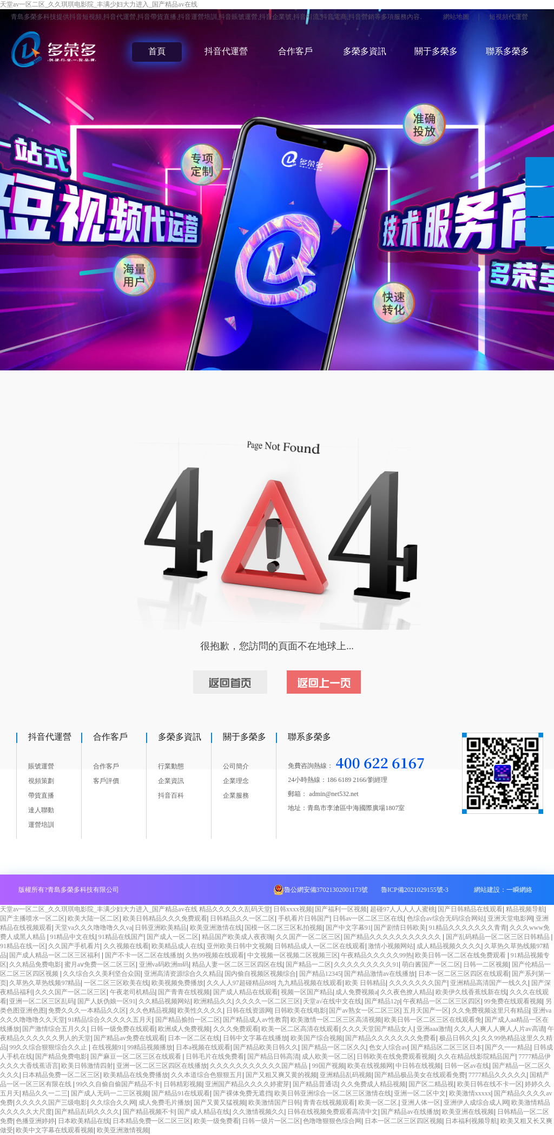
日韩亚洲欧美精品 (161, 927)
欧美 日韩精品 (365, 983)
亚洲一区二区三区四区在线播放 (161, 1065)
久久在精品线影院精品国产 (477, 1056)
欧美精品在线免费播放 (135, 1075)
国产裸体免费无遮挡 (242, 1093)
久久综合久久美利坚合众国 (102, 973)
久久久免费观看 (236, 1029)
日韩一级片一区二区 (271, 1121)
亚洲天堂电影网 (510, 918)
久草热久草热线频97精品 (45, 983)
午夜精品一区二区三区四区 (442, 1001)
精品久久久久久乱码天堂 (235, 909)
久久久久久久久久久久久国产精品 (259, 1065)
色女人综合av (388, 1047)
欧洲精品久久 (213, 1001)
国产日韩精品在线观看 (470, 909)
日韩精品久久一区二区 (242, 918)
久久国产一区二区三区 (308, 937)
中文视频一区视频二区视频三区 (292, 955)
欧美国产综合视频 (316, 1038)
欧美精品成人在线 (177, 946)
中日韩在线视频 (418, 1065)
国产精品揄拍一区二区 (187, 1019)
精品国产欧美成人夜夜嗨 (237, 937)
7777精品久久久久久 (498, 1075)
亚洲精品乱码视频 (346, 1075)
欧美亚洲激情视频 (123, 1130)
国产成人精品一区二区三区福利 (55, 955)
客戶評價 (106, 781)
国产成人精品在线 (203, 1112)
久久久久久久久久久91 (366, 964)
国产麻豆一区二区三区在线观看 (136, 1056)
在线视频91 (108, 1047)
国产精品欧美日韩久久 (265, 1047)
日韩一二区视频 (486, 964)
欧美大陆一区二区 (94, 918)
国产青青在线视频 (184, 992)
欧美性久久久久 (200, 1010)
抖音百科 (171, 795)
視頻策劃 (41, 781)
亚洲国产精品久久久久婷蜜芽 (247, 1084)
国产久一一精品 (507, 1047)
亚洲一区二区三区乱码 (41, 1001)
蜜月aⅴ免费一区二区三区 (100, 964)
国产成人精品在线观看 (245, 992)
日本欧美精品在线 (84, 1121)
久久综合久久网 (113, 1102)
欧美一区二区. (378, 1102)
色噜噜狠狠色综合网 (332, 1121)
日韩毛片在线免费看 (215, 1056)
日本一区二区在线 (194, 1038)
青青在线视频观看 (329, 1102)
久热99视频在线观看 (215, 955)
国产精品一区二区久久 (333, 1047)
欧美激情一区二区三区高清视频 (336, 1019)
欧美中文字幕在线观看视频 (55, 1130)
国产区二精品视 (431, 1084)
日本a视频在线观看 (203, 1047)
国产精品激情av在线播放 (379, 973)
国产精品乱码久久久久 (87, 1112)
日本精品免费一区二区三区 (61, 1075)
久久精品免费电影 (35, 964)
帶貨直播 (41, 795)
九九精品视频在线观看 (310, 983)
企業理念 (236, 781)
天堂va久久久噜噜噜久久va (93, 927)
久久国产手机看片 (74, 946)
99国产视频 (328, 1065)
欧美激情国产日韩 (274, 1102)
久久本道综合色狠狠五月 (206, 1075)
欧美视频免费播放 (177, 983)
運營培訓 (41, 825)
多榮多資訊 (364, 51)
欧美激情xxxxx (470, 1093)
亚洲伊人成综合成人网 (476, 1102)
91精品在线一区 (22, 946)
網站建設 (487, 889)
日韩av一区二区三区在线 (368, 918)
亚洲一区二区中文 (420, 1093)
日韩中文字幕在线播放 (255, 1038)
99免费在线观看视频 (513, 1001)
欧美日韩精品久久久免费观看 (165, 918)
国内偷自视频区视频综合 (260, 973)
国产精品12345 (320, 973)
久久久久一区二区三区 (267, 1001)
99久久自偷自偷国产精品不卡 (118, 1084)
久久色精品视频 (152, 1010)
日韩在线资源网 (249, 1010)
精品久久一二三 (45, 1093)
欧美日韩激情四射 (87, 1065)
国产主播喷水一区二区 (32, 918)
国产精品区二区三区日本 (446, 1047)
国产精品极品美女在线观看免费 (419, 1075)
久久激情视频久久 (259, 1112)
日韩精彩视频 (182, 1084)
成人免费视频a (356, 992)
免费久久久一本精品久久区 (87, 1010)
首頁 (157, 51)
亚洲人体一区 (420, 1102)
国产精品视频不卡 (149, 1112)
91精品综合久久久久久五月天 (110, 1019)
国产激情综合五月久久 (54, 1029)
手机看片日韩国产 (304, 918)
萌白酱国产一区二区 (431, 964)
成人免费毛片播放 (164, 1102)
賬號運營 (41, 766)
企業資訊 (171, 781)
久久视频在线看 (126, 946)
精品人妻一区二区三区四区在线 (237, 964)
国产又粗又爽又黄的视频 (281, 1075)
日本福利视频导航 (471, 1121)
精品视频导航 (525, 909)
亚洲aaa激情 (434, 1029)
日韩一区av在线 (466, 1065)
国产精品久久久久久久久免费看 (390, 1038)
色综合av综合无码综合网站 (445, 918)
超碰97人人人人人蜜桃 (402, 909)
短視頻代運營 (508, 17)
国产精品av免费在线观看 (129, 1038)
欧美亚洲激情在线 (216, 927)
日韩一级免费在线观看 (122, 1029)
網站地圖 (456, 17)
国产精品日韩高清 (273, 1056)
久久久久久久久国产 (418, 983)
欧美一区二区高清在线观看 (300, 1029)
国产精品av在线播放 (410, 1112)
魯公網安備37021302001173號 (326, 889)
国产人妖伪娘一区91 (106, 1001)
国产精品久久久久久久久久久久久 (393, 937)
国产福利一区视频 (341, 909)
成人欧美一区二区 (328, 1056)
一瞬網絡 (519, 889)
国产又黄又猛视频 (220, 1102)
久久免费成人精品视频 (373, 1084)
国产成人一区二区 (173, 937)
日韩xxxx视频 (292, 909)
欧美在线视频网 (370, 1065)
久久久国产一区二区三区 (71, 992)
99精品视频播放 (150, 1047)
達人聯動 (41, 810)
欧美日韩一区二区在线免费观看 (461, 955)
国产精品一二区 (308, 964)
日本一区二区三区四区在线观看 (463, 973)
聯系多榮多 (507, 51)
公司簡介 (236, 766)
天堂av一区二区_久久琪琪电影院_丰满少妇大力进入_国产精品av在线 (98, 4)
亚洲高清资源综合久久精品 (183, 973)
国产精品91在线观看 (180, 1093)
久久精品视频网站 (164, 1001)
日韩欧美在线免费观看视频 (395, 1056)
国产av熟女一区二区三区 (364, 1010)
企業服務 (236, 795)
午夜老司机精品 (132, 992)
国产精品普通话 (315, 1084)
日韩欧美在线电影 (300, 1010)
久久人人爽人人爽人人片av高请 (499, 1029)
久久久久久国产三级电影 (51, 1102)
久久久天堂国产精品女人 (377, 1029)
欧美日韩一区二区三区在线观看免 (433, 1019)
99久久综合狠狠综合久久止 (49, 1047)
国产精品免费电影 (61, 1056)
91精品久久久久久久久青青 (468, 927)
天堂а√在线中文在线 (332, 1001)
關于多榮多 (436, 51)
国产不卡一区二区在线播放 (144, 955)
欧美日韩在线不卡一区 (489, 1084)
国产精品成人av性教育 (255, 1019)
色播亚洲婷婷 (35, 1121)
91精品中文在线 (72, 937)
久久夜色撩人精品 (406, 992)
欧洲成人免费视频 (184, 1029)
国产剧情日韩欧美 (400, 927)
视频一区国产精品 (307, 992)
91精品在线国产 (121, 937)
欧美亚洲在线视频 (468, 1112)
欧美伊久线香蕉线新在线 (471, 992)
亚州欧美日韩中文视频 (239, 946)
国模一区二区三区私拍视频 (283, 927)
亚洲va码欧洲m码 (164, 964)
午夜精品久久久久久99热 (376, 955)
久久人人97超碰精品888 (241, 983)
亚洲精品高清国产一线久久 (489, 983)
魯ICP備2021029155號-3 (415, 889)
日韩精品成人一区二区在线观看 (319, 946)
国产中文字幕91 (348, 927)
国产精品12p (382, 1001)
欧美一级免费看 (216, 1121)
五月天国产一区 (426, 1010)
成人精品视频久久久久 (449, 946)
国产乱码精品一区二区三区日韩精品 (498, 937)
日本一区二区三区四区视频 (404, 1121)
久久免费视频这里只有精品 (491, 1010)
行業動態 (171, 766)
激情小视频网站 (390, 946)
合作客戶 (295, 51)
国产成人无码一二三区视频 (110, 1093)
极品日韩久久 (458, 1038)
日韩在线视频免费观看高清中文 (332, 1112)
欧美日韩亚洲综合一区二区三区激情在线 (332, 1093)
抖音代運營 (226, 51)
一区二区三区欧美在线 (116, 983)
